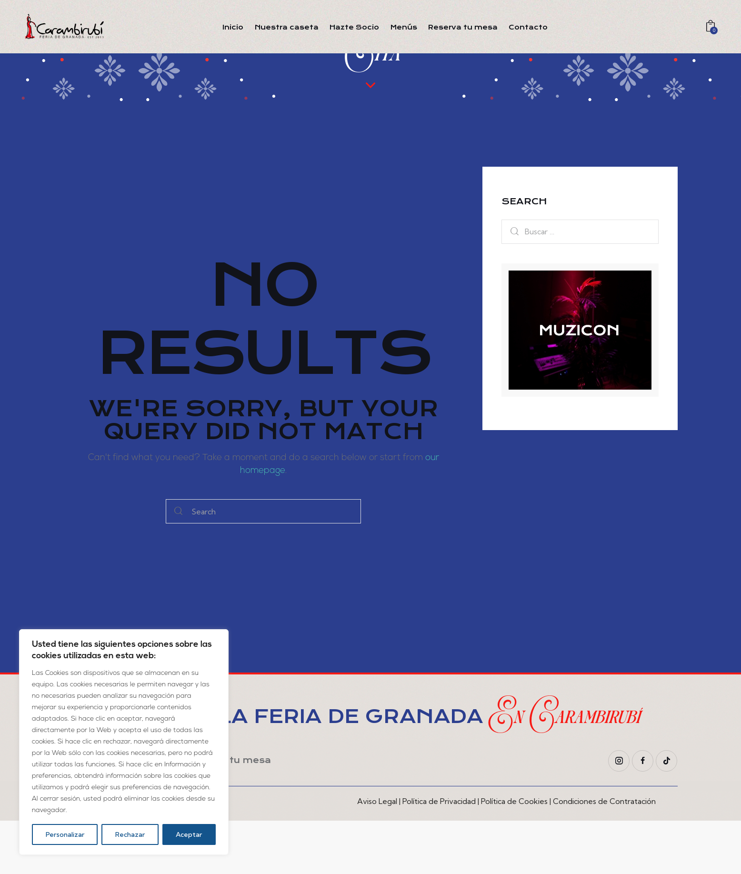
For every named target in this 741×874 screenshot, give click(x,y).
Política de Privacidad (439, 854)
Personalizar (65, 834)
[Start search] (178, 565)
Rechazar (130, 834)
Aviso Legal (377, 854)
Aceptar (189, 834)
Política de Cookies (514, 854)
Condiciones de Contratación (604, 854)
